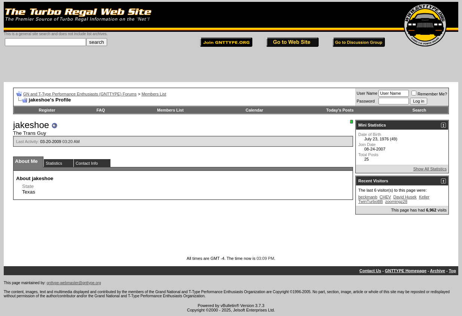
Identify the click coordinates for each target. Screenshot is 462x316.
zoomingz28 (396, 201)
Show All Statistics (430, 169)
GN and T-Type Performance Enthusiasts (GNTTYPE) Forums (80, 94)
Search (419, 110)
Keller (424, 197)
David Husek (404, 197)
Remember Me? (429, 94)
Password (366, 101)
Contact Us (370, 270)
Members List (154, 94)
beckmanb (367, 197)
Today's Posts (339, 110)
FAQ (101, 110)
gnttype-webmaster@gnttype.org (74, 283)
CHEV (385, 197)
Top (452, 270)
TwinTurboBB (370, 201)
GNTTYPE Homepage (405, 270)
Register (47, 110)
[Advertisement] (231, 65)
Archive (437, 270)
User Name (367, 93)
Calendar (254, 110)
